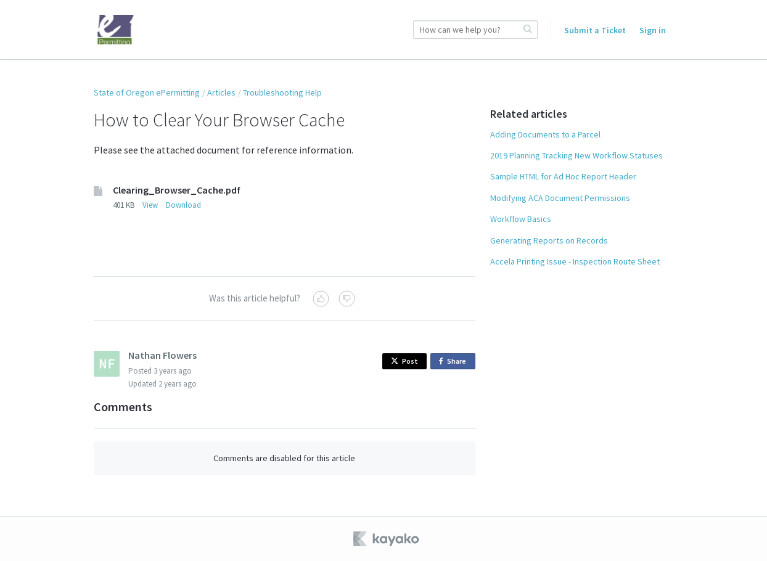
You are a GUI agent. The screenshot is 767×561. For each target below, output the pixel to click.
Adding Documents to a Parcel (545, 134)
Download (183, 205)
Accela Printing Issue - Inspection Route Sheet (575, 261)
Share (454, 361)
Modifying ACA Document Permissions (560, 197)
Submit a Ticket (595, 30)
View (150, 205)
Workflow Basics (520, 218)
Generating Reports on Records (549, 240)
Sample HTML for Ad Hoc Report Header (563, 176)
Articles (221, 92)
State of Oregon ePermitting (147, 92)
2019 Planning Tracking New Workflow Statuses (576, 155)
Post (404, 361)
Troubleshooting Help (282, 92)
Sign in (652, 30)
